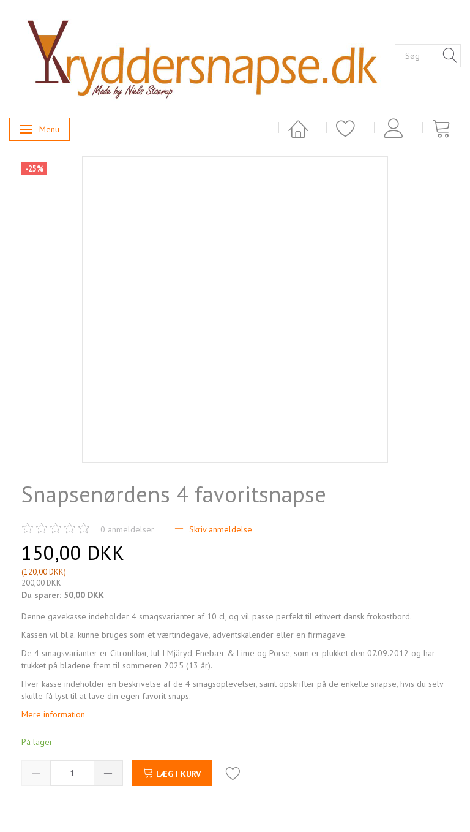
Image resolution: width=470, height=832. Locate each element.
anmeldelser (127, 529)
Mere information (53, 714)
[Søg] (450, 56)
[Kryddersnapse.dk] (202, 55)
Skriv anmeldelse (219, 529)
